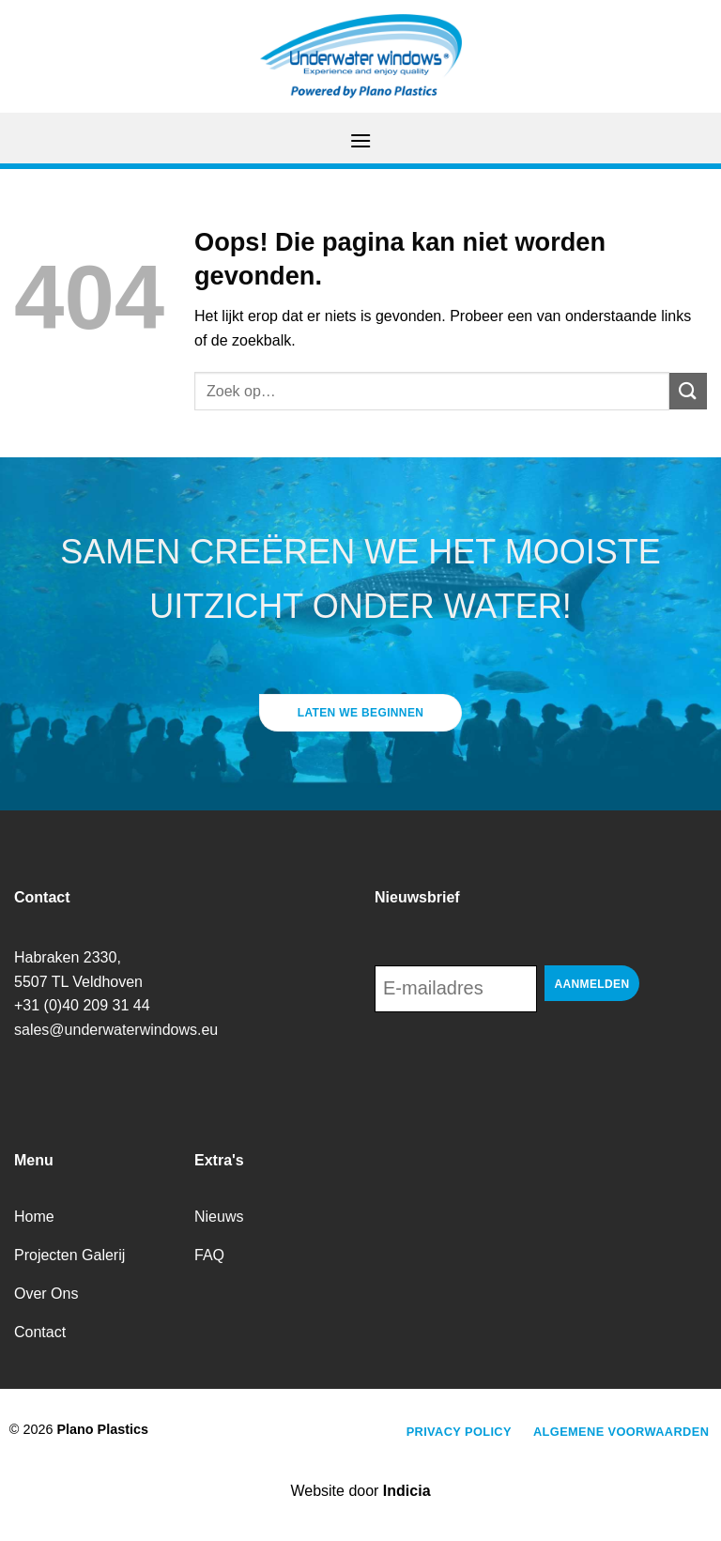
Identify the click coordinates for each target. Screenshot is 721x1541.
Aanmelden (592, 984)
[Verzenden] (688, 391)
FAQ (209, 1255)
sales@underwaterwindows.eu (116, 1030)
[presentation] (517, 1064)
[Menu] (360, 140)
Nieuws (218, 1217)
